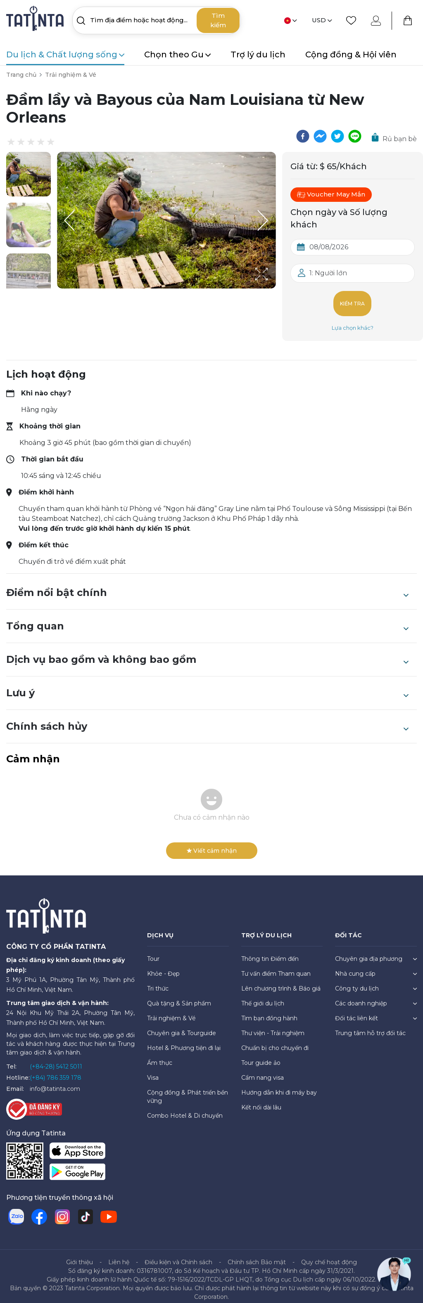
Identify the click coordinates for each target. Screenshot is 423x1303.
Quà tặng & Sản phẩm (179, 996)
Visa (153, 1071)
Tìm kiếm (218, 20)
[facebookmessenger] (320, 136)
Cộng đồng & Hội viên (351, 54)
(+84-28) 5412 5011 (56, 1060)
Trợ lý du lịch (258, 54)
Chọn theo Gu (177, 54)
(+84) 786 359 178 (55, 1071)
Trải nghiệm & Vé (70, 74)
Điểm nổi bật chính (207, 586)
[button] (28, 174)
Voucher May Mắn (331, 194)
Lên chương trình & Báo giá (281, 982)
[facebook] (302, 136)
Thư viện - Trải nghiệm (272, 1026)
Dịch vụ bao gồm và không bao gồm (207, 653)
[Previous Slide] (69, 220)
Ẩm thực (159, 1056)
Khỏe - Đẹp (163, 967)
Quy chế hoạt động (329, 1255)
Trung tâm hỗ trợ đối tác (370, 1026)
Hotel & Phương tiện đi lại (184, 1041)
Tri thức (158, 982)
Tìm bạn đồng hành (269, 1011)
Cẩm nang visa (262, 1071)
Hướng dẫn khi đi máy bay (279, 1086)
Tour (153, 952)
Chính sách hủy (207, 720)
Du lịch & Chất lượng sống (65, 54)
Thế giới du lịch (262, 996)
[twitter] (337, 136)
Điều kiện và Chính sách (178, 1255)
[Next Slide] (263, 220)
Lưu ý (207, 686)
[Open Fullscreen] (273, 288)
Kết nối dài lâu (261, 1100)
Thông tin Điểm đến (270, 952)
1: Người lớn (328, 273)
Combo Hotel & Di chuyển (185, 1109)
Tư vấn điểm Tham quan (276, 967)
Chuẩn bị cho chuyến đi (275, 1041)
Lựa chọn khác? (352, 321)
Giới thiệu (79, 1255)
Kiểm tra (352, 300)
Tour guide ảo (260, 1056)
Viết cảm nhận (212, 844)
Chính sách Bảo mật (257, 1255)
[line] (354, 136)
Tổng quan (207, 619)
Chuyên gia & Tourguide (181, 1026)
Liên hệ (118, 1255)
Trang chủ (21, 74)
